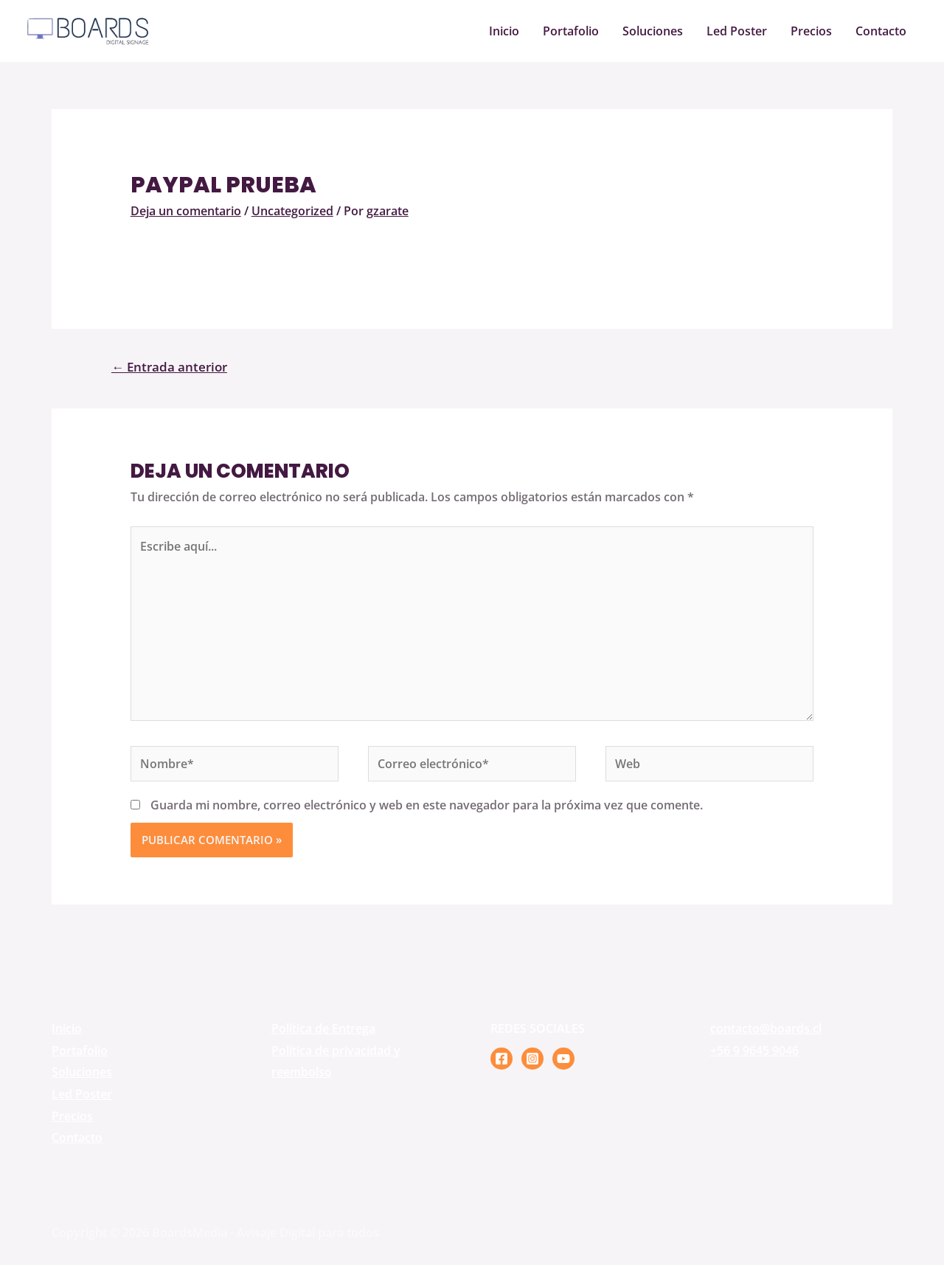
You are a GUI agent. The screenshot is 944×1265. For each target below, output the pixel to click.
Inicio (504, 31)
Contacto (881, 31)
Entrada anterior (169, 366)
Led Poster (737, 31)
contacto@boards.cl (766, 1028)
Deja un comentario (186, 211)
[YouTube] (563, 1059)
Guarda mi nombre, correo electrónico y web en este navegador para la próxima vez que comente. (426, 805)
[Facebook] (501, 1059)
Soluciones (652, 31)
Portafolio (571, 31)
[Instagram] (532, 1059)
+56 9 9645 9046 (754, 1050)
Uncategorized (292, 211)
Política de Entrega (323, 1028)
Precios (811, 31)
